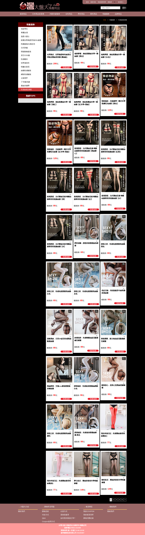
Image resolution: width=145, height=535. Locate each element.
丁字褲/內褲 (25, 82)
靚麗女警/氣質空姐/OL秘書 (31, 40)
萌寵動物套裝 (26, 52)
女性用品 (68, 14)
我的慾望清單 (102, 2)
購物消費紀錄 (88, 518)
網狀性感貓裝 (26, 74)
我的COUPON (88, 511)
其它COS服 (25, 55)
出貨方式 (63, 511)
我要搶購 (66, 67)
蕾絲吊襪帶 (25, 86)
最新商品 (23, 14)
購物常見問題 (49, 507)
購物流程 (45, 511)
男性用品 (81, 14)
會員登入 (120, 2)
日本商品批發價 (38, 14)
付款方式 (45, 515)
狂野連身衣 (25, 63)
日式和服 (24, 48)
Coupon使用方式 (48, 521)
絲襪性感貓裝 (26, 70)
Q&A (44, 518)
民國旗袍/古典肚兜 (28, 44)
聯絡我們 (113, 507)
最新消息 (93, 2)
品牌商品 (118, 14)
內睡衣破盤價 (55, 14)
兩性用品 (93, 14)
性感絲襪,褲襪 (122, 20)
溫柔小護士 (25, 36)
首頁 (87, 2)
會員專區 (89, 507)
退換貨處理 (64, 515)
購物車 (112, 2)
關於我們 (21, 511)
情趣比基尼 (25, 67)
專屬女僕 (24, 33)
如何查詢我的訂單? (67, 518)
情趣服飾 (106, 14)
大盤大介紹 (24, 507)
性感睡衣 (24, 59)
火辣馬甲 (24, 78)
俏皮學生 (24, 29)
